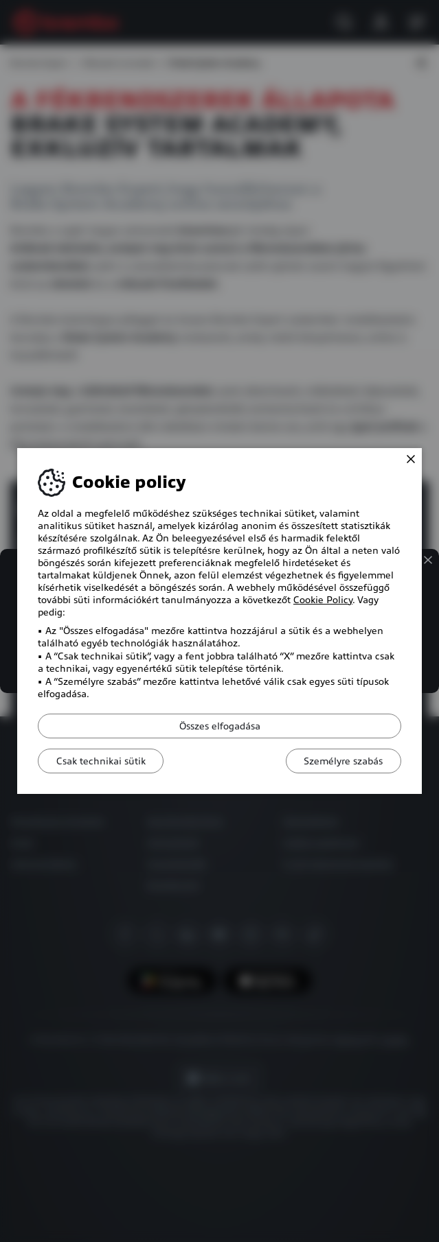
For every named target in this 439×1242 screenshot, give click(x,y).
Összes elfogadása (219, 725)
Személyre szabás (340, 760)
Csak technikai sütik (103, 760)
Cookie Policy (322, 599)
